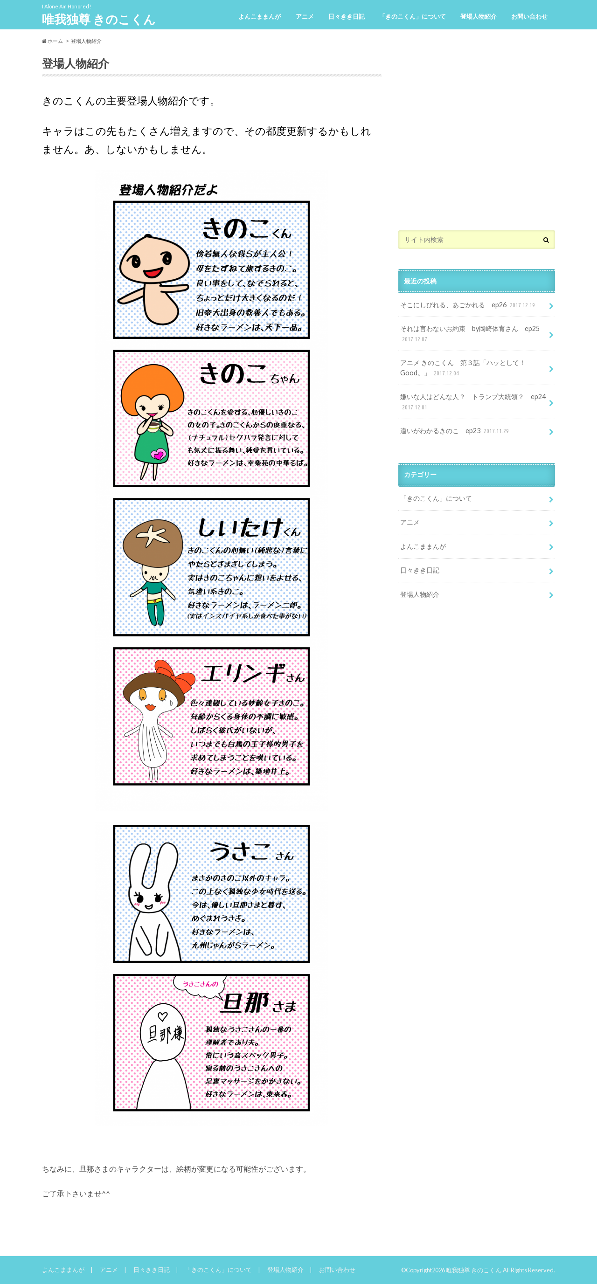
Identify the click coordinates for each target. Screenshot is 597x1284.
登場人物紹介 (478, 16)
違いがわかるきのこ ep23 (455, 431)
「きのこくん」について (412, 16)
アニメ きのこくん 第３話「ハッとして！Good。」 (463, 368)
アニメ (305, 16)
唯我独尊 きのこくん (99, 19)
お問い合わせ (529, 16)
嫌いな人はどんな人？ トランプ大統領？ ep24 (473, 402)
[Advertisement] (476, 143)
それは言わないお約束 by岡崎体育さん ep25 (470, 334)
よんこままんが (259, 16)
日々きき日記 (346, 16)
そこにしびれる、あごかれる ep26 (468, 305)
